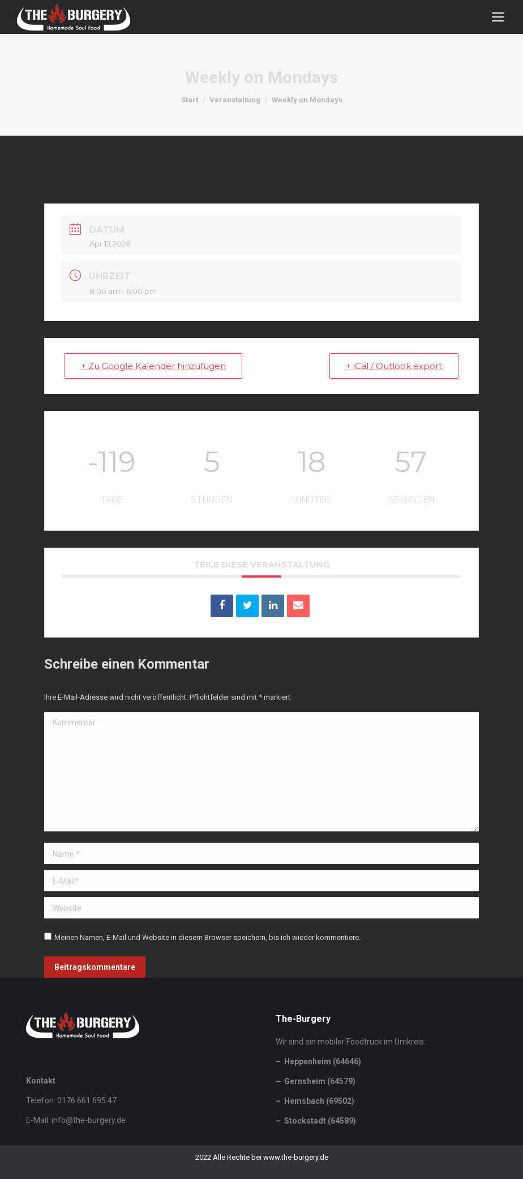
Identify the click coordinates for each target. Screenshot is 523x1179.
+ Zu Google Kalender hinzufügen (153, 366)
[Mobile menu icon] (498, 17)
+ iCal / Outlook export (394, 366)
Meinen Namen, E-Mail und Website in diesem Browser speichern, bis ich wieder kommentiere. (207, 937)
